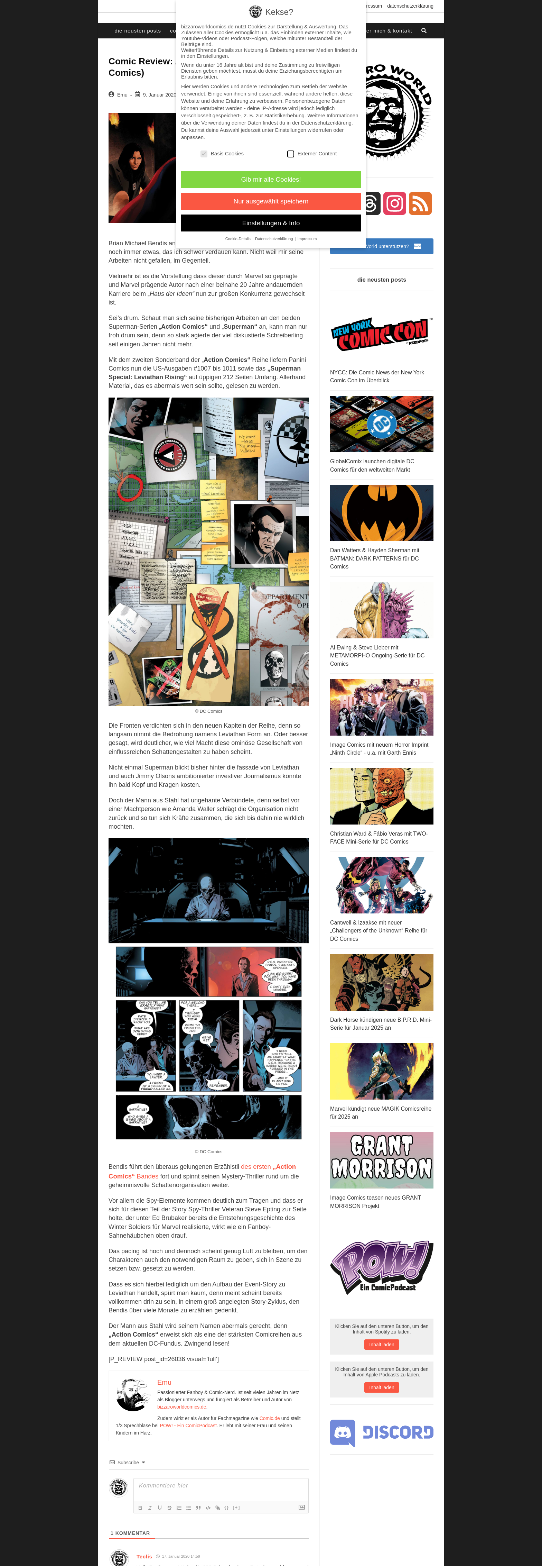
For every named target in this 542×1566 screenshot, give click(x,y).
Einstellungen (290, 130)
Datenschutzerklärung (410, 6)
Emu (122, 95)
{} (226, 1505)
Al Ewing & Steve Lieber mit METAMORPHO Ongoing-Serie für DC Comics (377, 654)
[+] (236, 1505)
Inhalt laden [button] (381, 1338)
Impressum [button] (307, 239)
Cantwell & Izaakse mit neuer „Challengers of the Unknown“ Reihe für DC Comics (378, 926)
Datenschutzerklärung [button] (274, 239)
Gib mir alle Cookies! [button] (271, 179)
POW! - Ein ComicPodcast (188, 1423)
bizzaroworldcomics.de (181, 1405)
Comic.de (270, 1416)
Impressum (370, 6)
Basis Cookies (222, 153)
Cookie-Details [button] (238, 239)
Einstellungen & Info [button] (271, 223)
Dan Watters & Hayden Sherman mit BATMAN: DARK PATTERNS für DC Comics (374, 558)
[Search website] (424, 30)
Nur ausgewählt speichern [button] (271, 201)
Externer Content (312, 153)
